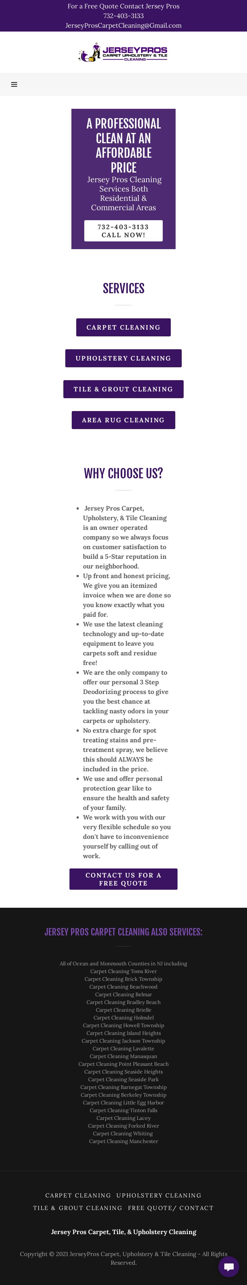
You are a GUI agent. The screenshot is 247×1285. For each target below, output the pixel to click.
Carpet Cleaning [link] (78, 1195)
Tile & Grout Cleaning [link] (78, 1208)
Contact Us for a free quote (124, 879)
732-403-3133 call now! (123, 231)
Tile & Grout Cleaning (123, 389)
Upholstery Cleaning (123, 358)
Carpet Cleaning (124, 327)
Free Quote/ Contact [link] (171, 1208)
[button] (14, 84)
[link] (123, 52)
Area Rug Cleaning (123, 420)
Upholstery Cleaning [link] (159, 1195)
